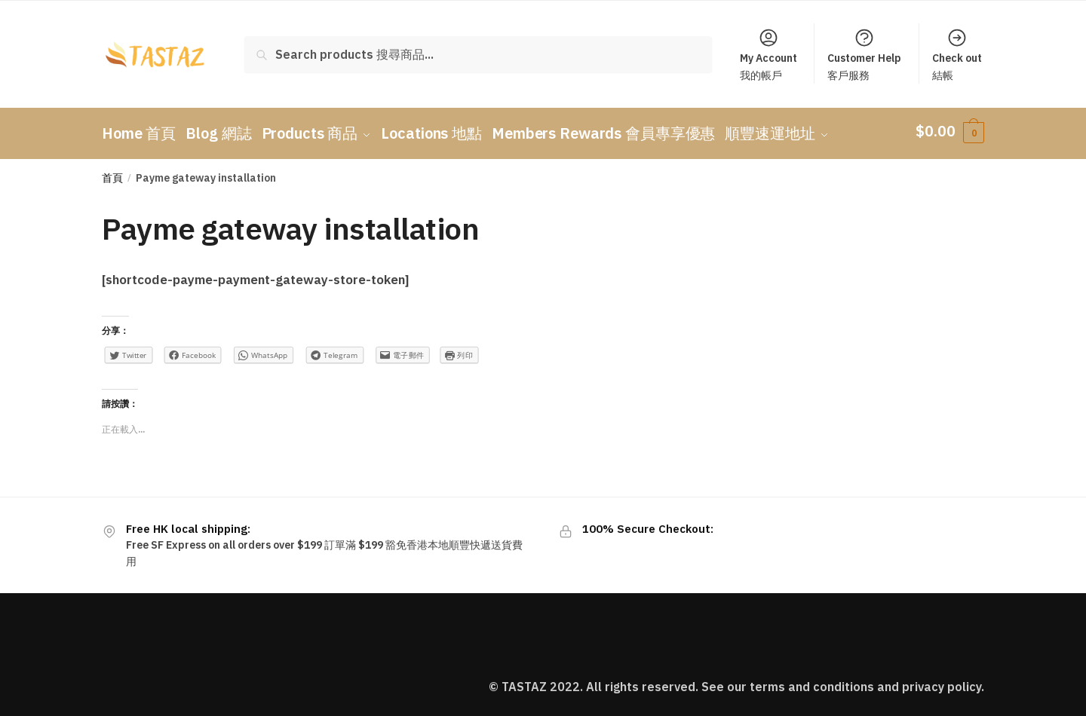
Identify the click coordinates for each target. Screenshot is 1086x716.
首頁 (112, 172)
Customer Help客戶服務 (864, 54)
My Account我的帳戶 (768, 54)
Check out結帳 (957, 54)
